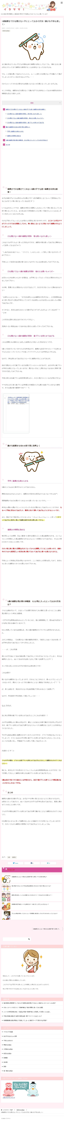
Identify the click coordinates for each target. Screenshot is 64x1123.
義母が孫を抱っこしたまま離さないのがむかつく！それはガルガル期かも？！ (32, 895)
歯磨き (14, 857)
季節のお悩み (7, 1045)
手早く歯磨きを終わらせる (15, 131)
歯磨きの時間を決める (14, 136)
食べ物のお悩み (8, 1071)
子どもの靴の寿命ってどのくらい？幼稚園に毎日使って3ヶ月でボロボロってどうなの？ (35, 913)
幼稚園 (5, 1058)
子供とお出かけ (8, 1040)
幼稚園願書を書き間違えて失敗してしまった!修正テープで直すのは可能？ (25, 1020)
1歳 (9, 857)
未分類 (5, 1062)
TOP (8, 1110)
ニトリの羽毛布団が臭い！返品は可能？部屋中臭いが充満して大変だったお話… (27, 1012)
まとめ (8, 144)
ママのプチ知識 (8, 1032)
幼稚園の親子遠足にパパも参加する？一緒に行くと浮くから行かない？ (30, 904)
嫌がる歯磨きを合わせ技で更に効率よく (18, 127)
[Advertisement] (32, 168)
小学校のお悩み (8, 1049)
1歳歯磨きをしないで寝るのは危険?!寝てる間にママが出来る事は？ (29, 876)
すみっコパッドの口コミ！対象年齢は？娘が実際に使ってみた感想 (23, 1007)
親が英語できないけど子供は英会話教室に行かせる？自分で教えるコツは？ (31, 886)
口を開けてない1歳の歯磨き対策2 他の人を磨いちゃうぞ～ (25, 118)
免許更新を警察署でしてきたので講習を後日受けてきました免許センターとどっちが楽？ (30, 1003)
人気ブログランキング (9, 1097)
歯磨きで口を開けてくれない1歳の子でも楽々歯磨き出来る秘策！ (26, 109)
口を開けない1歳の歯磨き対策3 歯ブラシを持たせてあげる (25, 122)
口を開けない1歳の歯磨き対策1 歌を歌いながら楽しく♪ (24, 114)
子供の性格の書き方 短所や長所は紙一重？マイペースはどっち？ (23, 1016)
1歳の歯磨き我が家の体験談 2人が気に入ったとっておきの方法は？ (27, 140)
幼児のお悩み (6, 30)
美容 (5, 1066)
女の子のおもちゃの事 (10, 1036)
